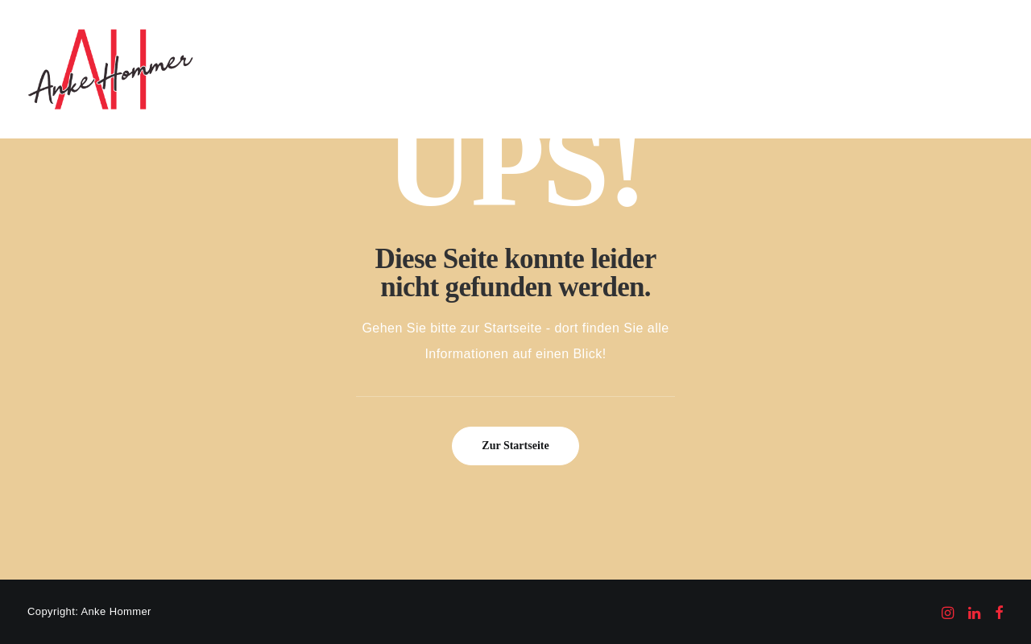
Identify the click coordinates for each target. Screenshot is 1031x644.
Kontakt (889, 69)
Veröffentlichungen (719, 69)
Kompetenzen (532, 69)
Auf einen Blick (434, 69)
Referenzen (620, 69)
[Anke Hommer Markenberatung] (110, 69)
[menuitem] (434, 69)
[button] (948, 69)
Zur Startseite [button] (515, 446)
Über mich (818, 69)
